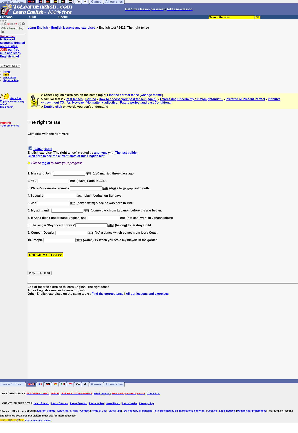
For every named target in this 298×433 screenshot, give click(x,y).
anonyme (100, 152)
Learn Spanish (78, 403)
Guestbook (9, 77)
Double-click (53, 106)
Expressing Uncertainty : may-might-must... (191, 99)
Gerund (90, 99)
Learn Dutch (113, 403)
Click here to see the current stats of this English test (66, 156)
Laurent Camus (46, 410)
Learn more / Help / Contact (73, 410)
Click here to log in (12, 30)
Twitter (38, 149)
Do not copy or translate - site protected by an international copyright (164, 410)
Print (6, 74)
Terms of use (98, 410)
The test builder (126, 152)
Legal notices (227, 410)
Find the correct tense (123, 95)
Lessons (6, 17)
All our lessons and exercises (147, 293)
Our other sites (10, 125)
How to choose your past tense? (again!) (128, 99)
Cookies (212, 410)
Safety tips (115, 410)
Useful (63, 17)
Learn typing (146, 403)
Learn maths (129, 403)
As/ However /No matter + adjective (92, 102)
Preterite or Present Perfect (245, 99)
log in (46, 163)
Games (96, 384)
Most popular (102, 393)
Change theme (151, 95)
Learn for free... (13, 384)
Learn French (41, 403)
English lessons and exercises (73, 27)
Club (32, 17)
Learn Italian (96, 403)
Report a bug (11, 80)
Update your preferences (251, 410)
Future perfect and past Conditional (145, 102)
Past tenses (74, 99)
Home (6, 71)
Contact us (153, 393)
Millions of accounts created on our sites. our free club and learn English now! (12, 48)
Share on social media (38, 420)
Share (48, 149)
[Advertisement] (163, 56)
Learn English (38, 27)
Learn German (59, 403)
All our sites (114, 384)
